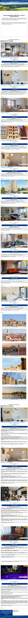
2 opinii (23, 91)
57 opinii (17, 585)
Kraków (26, 487)
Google (11, 610)
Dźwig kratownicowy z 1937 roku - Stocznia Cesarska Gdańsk (14, 611)
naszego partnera (17, 66)
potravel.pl (26, 0)
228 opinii (21, 63)
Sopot (26, 98)
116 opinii (21, 546)
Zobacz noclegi (14, 61)
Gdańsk (26, 43)
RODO (8, 613)
